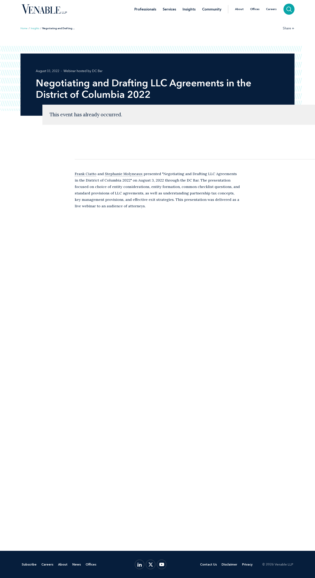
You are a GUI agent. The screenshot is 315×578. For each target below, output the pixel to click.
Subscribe (29, 564)
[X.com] (150, 564)
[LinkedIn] (139, 564)
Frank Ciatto (85, 173)
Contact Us (208, 564)
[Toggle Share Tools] (288, 28)
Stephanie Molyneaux (124, 173)
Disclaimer (229, 564)
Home (24, 28)
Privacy (247, 564)
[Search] (289, 9)
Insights (189, 9)
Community (211, 9)
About (239, 9)
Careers (271, 9)
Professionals (145, 9)
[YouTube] (161, 564)
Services (169, 9)
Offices (255, 9)
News (76, 564)
